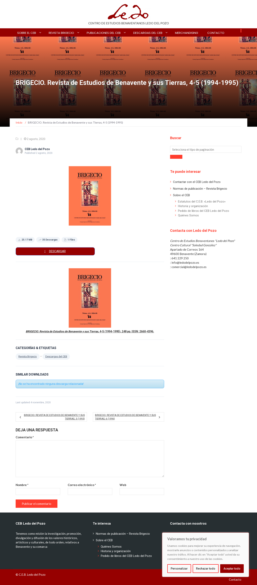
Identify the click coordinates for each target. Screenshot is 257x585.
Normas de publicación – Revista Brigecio (200, 188)
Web (123, 485)
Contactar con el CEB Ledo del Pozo (197, 182)
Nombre (22, 485)
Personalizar (179, 568)
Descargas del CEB (147, 33)
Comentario (25, 437)
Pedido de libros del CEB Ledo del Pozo (203, 211)
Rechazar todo (205, 568)
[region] (205, 554)
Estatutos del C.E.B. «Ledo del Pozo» (202, 201)
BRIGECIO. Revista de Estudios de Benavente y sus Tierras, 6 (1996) (125, 417)
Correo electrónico (82, 485)
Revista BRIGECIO (61, 33)
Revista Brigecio (27, 356)
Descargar (57, 251)
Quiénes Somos (188, 215)
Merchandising (186, 33)
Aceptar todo (232, 568)
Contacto (215, 33)
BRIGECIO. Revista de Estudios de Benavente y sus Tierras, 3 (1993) (54, 417)
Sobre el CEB (26, 33)
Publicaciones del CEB (104, 33)
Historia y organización (193, 206)
